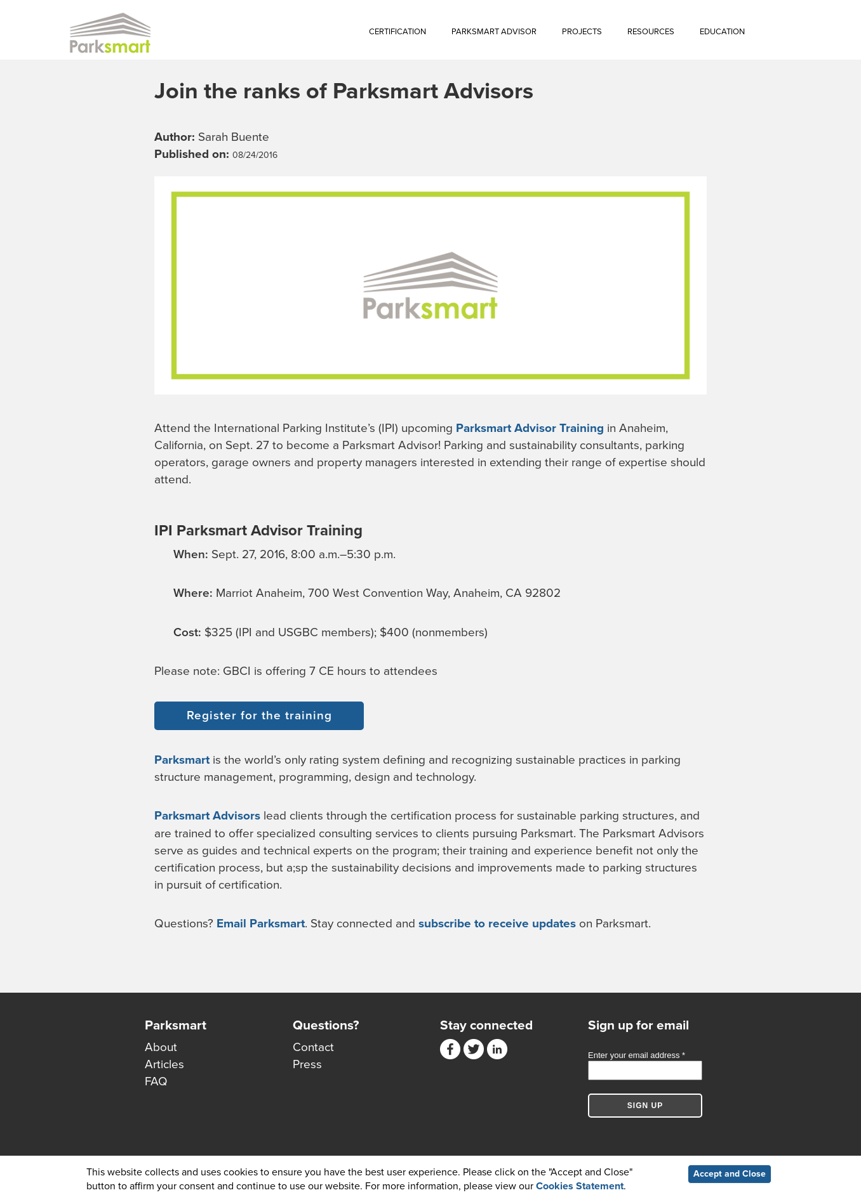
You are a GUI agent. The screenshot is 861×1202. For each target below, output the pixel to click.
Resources (650, 32)
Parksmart (182, 760)
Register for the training (259, 715)
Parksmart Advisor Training (530, 428)
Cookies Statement (580, 1186)
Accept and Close (729, 1174)
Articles (164, 1064)
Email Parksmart (261, 924)
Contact (313, 1047)
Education (722, 32)
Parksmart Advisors (207, 816)
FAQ (156, 1081)
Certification (397, 32)
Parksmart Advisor (494, 32)
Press (307, 1064)
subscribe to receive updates (497, 924)
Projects (582, 32)
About (161, 1047)
